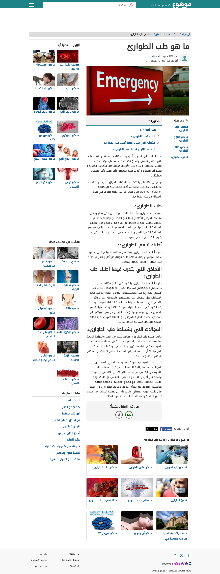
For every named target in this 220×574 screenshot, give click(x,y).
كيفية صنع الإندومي (68, 452)
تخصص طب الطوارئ (181, 128)
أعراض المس (72, 400)
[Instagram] (174, 555)
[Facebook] (188, 555)
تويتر (155, 429)
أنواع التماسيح (71, 426)
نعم (129, 414)
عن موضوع (73, 554)
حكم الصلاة (73, 439)
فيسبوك (168, 429)
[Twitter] (181, 555)
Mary (154, 56)
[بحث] (131, 5)
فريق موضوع (41, 566)
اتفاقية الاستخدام (39, 560)
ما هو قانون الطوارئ (181, 138)
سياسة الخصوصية (70, 560)
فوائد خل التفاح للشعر (67, 420)
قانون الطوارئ (179, 157)
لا (119, 414)
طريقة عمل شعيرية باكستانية (62, 446)
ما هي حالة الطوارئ (181, 148)
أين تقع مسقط (71, 413)
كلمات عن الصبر (71, 407)
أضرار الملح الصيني (69, 433)
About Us (74, 566)
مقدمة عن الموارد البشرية (64, 459)
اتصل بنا (44, 554)
